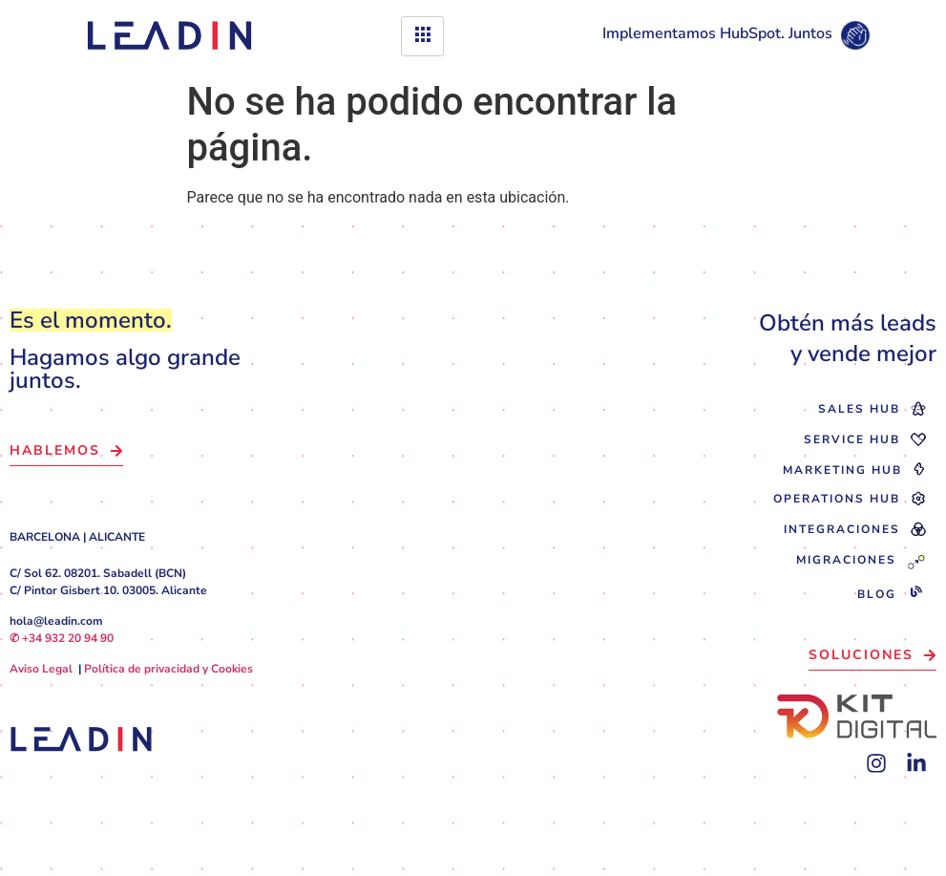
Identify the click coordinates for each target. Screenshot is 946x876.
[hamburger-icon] (422, 36)
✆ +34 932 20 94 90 (62, 638)
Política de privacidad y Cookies (168, 668)
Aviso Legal (41, 668)
